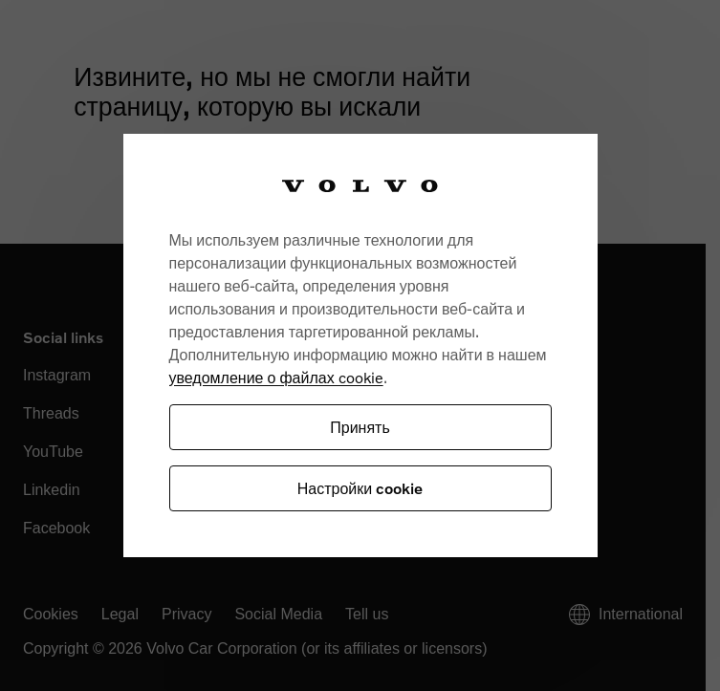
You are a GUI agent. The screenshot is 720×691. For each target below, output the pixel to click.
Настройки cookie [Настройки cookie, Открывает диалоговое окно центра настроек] (360, 488)
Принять (360, 427)
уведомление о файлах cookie (276, 377)
